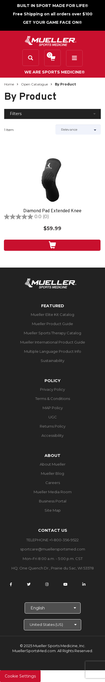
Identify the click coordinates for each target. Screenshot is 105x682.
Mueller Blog (52, 473)
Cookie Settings (20, 676)
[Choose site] (52, 624)
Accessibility (52, 435)
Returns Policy (53, 426)
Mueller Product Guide (52, 323)
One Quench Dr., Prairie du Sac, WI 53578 (56, 568)
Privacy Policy (52, 389)
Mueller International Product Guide (52, 342)
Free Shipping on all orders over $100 (52, 13)
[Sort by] (78, 130)
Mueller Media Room (53, 492)
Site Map (53, 510)
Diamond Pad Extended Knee (52, 211)
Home (9, 84)
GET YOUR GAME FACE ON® (52, 22)
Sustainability (52, 360)
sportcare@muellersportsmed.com (52, 549)
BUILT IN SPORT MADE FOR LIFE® (52, 5)
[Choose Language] (53, 608)
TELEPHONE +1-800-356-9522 (52, 540)
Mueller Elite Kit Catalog (52, 314)
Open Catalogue (34, 84)
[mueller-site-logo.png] (50, 40)
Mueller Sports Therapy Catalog (52, 333)
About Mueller (53, 464)
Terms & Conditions (52, 398)
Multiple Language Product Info (52, 351)
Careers (52, 482)
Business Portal (52, 501)
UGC (52, 417)
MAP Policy (53, 408)
